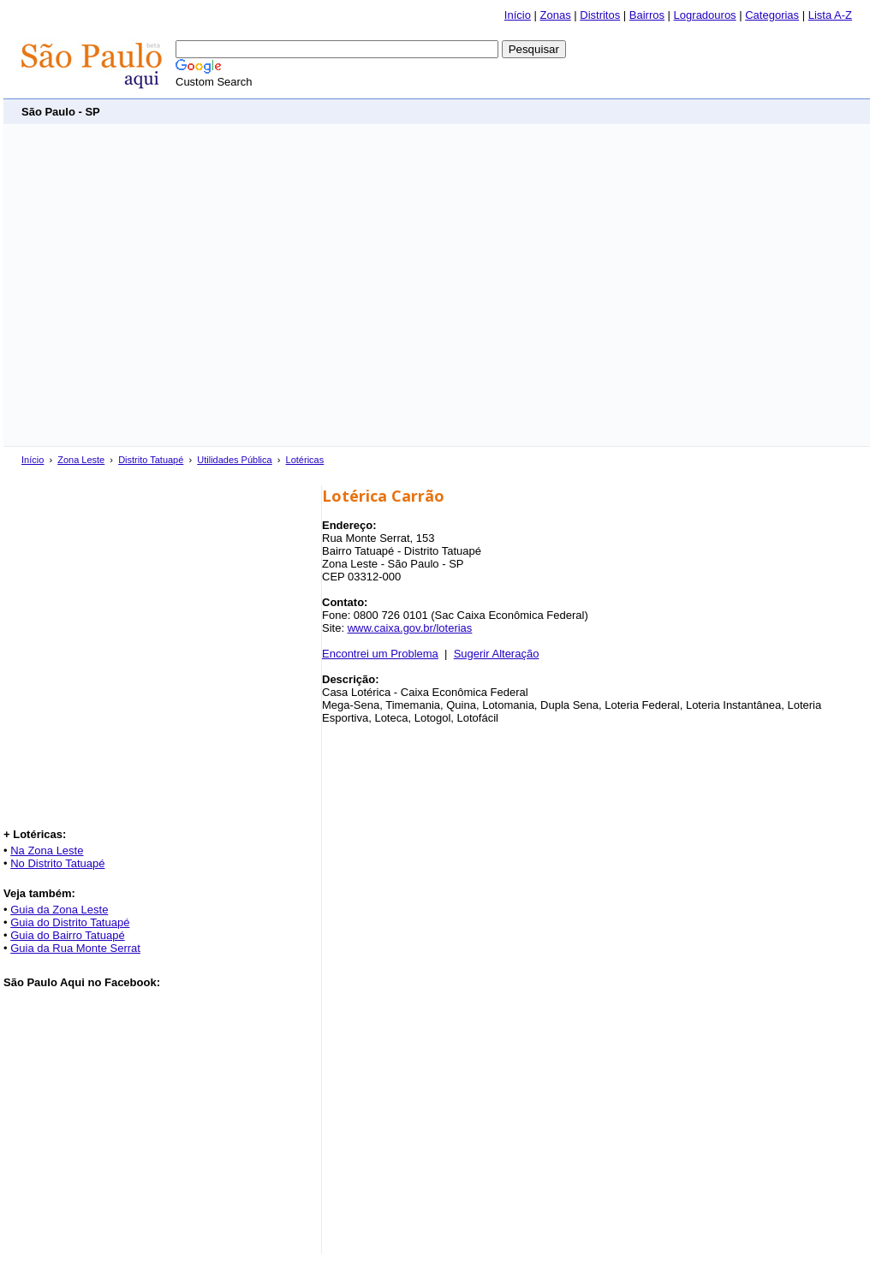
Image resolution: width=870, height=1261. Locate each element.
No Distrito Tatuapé (57, 863)
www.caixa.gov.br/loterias (410, 628)
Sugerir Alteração (496, 653)
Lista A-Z (830, 15)
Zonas (555, 15)
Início (517, 15)
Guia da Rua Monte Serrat (75, 948)
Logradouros (705, 15)
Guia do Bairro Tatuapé (67, 935)
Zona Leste (80, 460)
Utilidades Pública (234, 460)
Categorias (772, 15)
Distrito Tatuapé (150, 460)
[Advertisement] (160, 285)
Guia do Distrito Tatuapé (69, 922)
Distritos (600, 15)
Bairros (646, 15)
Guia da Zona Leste (59, 909)
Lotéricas (305, 460)
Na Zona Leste (46, 850)
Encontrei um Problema (380, 653)
